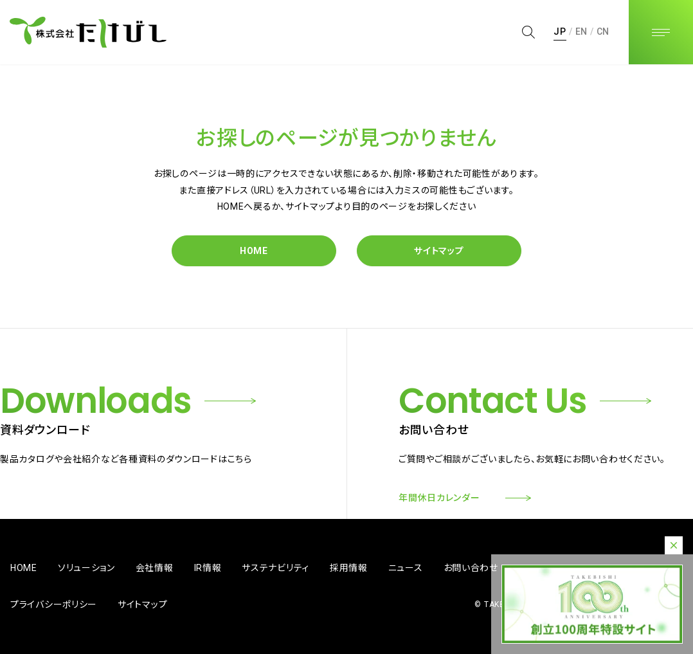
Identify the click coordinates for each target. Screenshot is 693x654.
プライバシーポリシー (53, 604)
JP (560, 31)
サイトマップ (439, 251)
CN (603, 31)
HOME (254, 251)
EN (581, 31)
